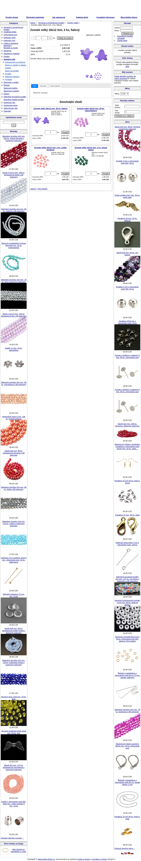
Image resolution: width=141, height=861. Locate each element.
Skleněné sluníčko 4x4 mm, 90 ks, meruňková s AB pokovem (13, 383)
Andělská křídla (10, 32)
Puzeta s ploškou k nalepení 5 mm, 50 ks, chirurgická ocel (127, 390)
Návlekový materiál (11, 53)
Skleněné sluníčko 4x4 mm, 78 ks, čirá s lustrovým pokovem (13, 281)
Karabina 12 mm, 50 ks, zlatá (127, 515)
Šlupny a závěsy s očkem (15, 65)
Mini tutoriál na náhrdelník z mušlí (18, 850)
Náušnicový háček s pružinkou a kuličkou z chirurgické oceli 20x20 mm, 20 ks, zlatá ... (127, 446)
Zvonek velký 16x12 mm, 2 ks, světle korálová (50, 149)
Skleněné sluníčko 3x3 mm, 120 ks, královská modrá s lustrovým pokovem (13, 662)
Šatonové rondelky (11, 91)
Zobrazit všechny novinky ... (12, 838)
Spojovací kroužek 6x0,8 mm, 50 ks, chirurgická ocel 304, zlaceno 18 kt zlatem (127, 639)
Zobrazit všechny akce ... (124, 848)
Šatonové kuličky (11, 88)
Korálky (8, 74)
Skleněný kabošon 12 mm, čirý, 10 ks (14, 595)
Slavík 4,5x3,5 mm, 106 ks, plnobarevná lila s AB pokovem (13, 315)
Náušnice (7, 51)
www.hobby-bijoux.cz (46, 859)
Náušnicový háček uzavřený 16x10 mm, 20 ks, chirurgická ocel (127, 746)
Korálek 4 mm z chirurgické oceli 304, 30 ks (127, 162)
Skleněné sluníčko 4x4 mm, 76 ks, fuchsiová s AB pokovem (127, 711)
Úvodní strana (11, 17)
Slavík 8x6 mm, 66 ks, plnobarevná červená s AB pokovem (14, 453)
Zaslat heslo (122, 40)
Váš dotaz (43, 86)
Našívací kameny (12, 77)
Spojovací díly (9, 102)
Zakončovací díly (11, 108)
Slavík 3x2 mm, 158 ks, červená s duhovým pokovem (127, 425)
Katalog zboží (82, 17)
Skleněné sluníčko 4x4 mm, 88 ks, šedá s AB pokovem (13, 488)
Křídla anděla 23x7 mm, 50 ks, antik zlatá (127, 196)
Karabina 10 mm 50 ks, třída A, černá (127, 482)
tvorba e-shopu (83, 859)
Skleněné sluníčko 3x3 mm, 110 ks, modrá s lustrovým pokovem (13, 523)
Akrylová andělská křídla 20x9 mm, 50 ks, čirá (13, 732)
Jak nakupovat (58, 17)
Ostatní (7, 56)
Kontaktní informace (106, 17)
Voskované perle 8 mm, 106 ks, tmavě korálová (13, 418)
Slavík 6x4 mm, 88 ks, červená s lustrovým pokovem (127, 128)
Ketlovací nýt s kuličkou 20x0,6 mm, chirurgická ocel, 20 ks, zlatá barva (13, 560)
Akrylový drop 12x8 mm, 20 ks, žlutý (13, 698)
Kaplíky (8, 68)
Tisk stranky (42, 189)
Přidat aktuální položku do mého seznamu (125, 77)
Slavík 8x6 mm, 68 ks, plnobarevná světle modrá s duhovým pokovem (13, 630)
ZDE (127, 66)
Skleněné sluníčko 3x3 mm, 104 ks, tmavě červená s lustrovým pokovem (13, 138)
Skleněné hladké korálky (14, 100)
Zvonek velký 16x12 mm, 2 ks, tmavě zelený (91, 149)
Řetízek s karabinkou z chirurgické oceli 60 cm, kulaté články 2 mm (127, 782)
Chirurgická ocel (10, 35)
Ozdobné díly (9, 59)
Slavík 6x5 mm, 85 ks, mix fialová (127, 254)
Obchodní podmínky (35, 17)
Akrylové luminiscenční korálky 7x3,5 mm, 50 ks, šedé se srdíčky (127, 602)
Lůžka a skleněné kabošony (11, 44)
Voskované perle (10, 105)
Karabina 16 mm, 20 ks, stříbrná (127, 219)
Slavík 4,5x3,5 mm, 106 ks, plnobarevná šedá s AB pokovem (13, 175)
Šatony (6, 94)
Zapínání (7, 111)
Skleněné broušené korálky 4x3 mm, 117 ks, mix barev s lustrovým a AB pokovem (127, 579)
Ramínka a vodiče (11, 82)
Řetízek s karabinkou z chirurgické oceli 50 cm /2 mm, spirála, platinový (127, 675)
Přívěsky (8, 79)
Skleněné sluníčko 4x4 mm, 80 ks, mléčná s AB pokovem (13, 210)
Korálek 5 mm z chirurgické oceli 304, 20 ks (127, 288)
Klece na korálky (12, 71)
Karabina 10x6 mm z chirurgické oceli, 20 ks (127, 322)
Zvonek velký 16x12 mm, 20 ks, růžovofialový (91, 109)
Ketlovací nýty (9, 40)
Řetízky (7, 85)
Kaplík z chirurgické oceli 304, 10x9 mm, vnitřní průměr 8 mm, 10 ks (13, 804)
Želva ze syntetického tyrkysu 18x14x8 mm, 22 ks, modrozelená (13, 245)
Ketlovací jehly (10, 38)
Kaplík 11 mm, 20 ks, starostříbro (13, 349)
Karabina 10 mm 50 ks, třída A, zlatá (127, 818)
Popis (34, 86)
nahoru (33, 189)
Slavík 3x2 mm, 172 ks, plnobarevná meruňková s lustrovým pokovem (13, 767)
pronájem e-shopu (99, 859)
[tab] (34, 86)
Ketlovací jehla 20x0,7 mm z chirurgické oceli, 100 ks (127, 544)
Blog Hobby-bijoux (129, 17)
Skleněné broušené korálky (15, 97)
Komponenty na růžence (15, 62)
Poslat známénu (55, 86)
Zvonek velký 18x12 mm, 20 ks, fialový (50, 108)
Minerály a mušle (11, 48)
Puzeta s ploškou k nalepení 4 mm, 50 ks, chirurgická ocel (127, 356)
